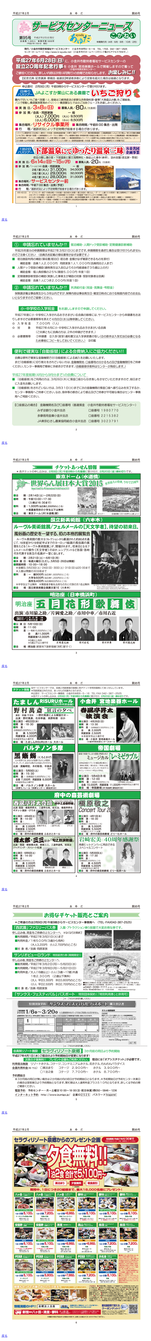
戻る (4, 219)
